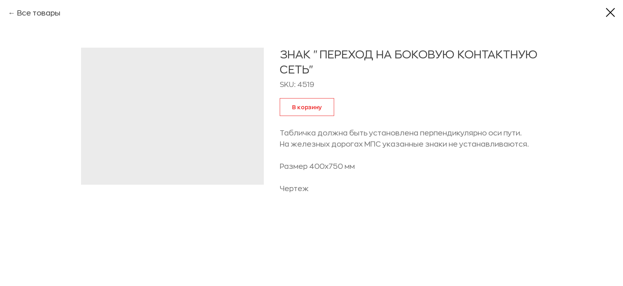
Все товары (38, 13)
